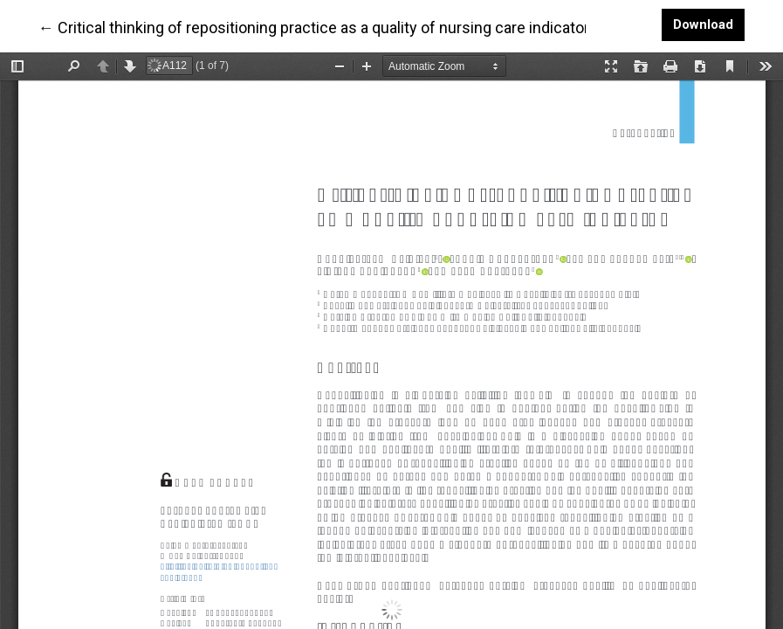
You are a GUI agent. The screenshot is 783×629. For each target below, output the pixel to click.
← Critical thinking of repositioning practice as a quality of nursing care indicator (313, 26)
